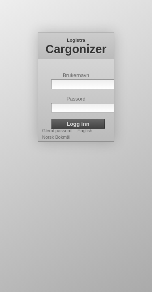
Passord (76, 99)
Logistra (76, 40)
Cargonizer (75, 49)
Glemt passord (57, 130)
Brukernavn (76, 75)
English (84, 130)
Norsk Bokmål (56, 137)
